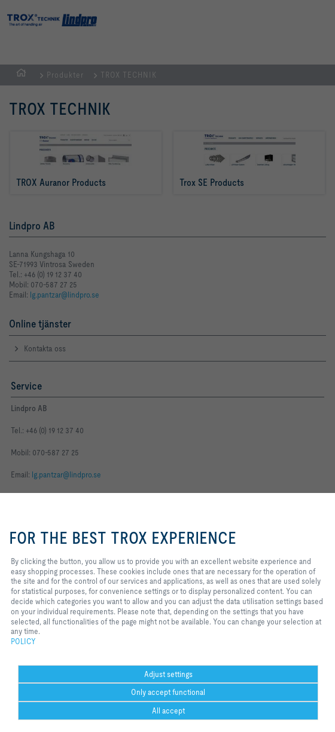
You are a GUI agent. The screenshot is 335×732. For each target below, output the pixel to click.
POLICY (23, 641)
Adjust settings (168, 674)
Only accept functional (168, 692)
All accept (168, 710)
